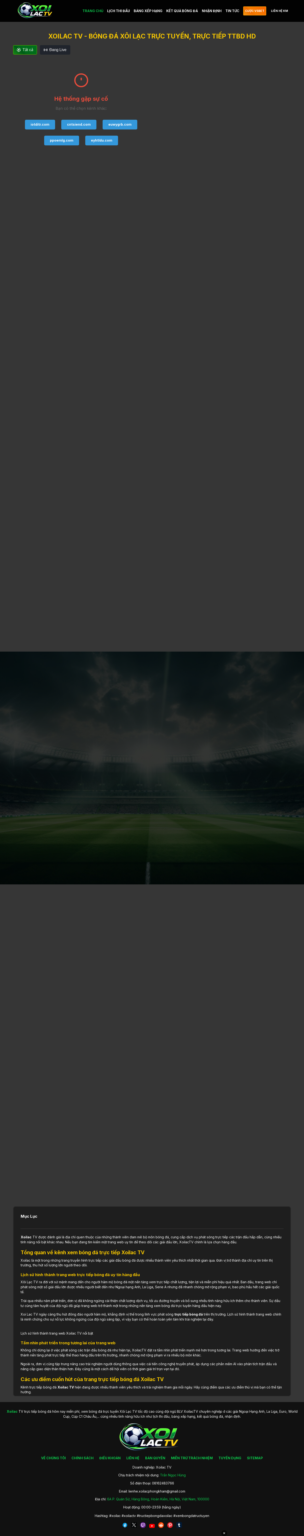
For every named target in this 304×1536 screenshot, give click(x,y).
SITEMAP (255, 1458)
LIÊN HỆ (132, 1458)
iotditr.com (40, 124)
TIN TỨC (232, 11)
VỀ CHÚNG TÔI (53, 1458)
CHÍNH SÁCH (82, 1458)
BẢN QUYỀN (155, 1458)
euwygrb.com (120, 124)
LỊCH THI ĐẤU (118, 11)
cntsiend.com (79, 124)
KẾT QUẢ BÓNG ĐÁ (182, 11)
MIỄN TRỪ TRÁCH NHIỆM (192, 1458)
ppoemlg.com (61, 140)
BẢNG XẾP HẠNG (148, 11)
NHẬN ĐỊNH (212, 11)
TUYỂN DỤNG (229, 1458)
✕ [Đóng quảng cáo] (224, 1533)
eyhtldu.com (101, 140)
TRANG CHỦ (92, 11)
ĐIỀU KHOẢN (110, 1458)
